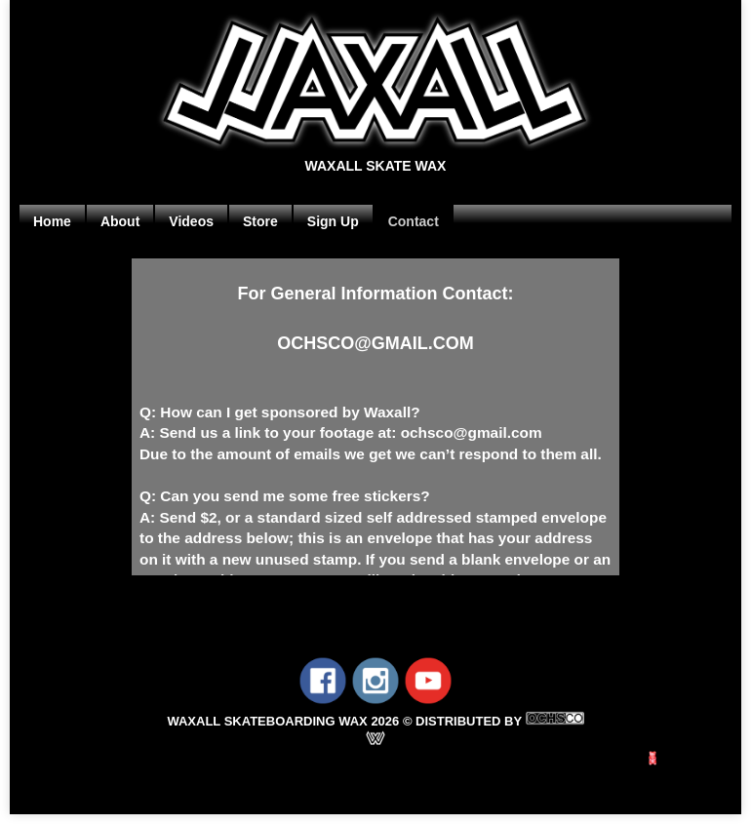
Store (260, 221)
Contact (413, 221)
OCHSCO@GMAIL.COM (375, 343)
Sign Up (333, 221)
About (119, 221)
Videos (191, 221)
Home (52, 221)
